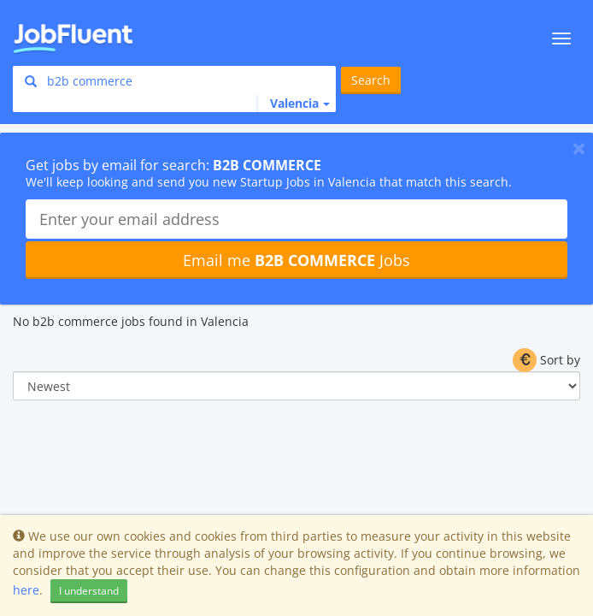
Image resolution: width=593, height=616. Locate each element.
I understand (89, 590)
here (26, 590)
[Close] (579, 148)
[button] (293, 103)
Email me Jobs (296, 260)
